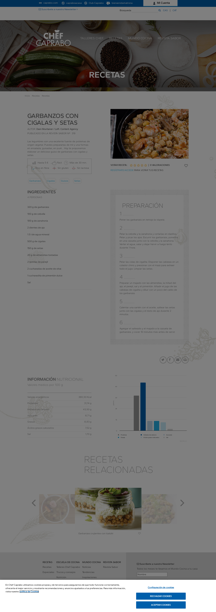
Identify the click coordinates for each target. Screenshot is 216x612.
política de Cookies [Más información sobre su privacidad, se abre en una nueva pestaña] (29, 592)
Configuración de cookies (161, 587)
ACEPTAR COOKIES (161, 605)
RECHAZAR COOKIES (161, 596)
